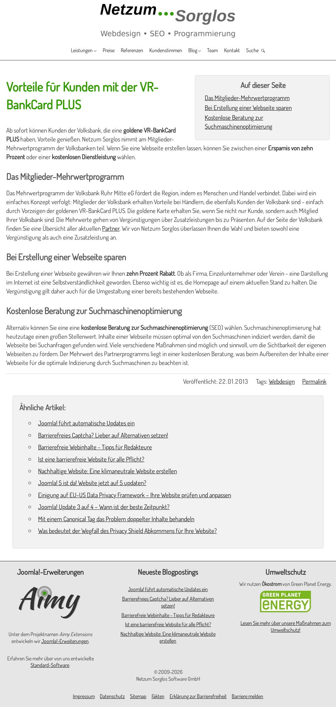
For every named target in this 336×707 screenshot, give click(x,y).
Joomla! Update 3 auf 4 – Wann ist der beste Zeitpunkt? (104, 507)
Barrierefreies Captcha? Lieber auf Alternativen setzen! (103, 435)
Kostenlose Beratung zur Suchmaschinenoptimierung (238, 121)
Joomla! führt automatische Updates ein (86, 423)
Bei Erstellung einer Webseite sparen (248, 107)
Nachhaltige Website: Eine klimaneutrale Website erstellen (107, 471)
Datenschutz (112, 696)
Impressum (84, 696)
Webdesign (282, 381)
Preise (99, 51)
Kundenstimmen (167, 51)
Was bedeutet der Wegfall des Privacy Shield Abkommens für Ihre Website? (127, 530)
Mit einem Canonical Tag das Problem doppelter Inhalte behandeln (116, 519)
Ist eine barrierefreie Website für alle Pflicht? (91, 459)
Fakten (158, 696)
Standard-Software (50, 665)
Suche (267, 51)
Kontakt (244, 51)
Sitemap (138, 696)
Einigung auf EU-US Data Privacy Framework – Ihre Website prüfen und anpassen (134, 495)
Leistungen (67, 51)
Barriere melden (247, 696)
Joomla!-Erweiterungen (65, 641)
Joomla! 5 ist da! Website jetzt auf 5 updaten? (92, 483)
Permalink (314, 381)
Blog (199, 51)
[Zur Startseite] (168, 20)
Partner (110, 228)
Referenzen (127, 51)
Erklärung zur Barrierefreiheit (198, 696)
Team (222, 51)
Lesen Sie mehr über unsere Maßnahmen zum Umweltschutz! (286, 626)
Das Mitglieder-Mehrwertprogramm (247, 98)
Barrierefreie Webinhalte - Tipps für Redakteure (95, 447)
